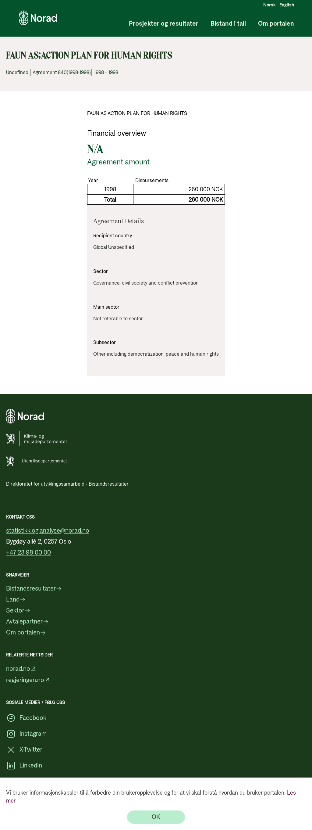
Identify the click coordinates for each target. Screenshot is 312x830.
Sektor (18, 611)
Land (16, 600)
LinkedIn (24, 766)
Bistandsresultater (34, 589)
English (286, 5)
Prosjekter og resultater (163, 24)
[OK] (156, 817)
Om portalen (276, 24)
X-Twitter (24, 750)
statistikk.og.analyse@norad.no (47, 531)
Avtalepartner (27, 622)
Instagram (26, 734)
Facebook (26, 718)
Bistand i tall (228, 24)
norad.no (21, 669)
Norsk (269, 5)
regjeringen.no (28, 680)
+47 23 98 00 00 (28, 553)
